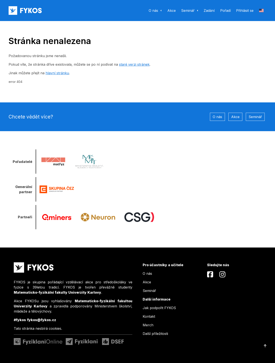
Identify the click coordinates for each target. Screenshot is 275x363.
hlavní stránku (57, 73)
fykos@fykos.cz (41, 320)
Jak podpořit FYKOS (159, 308)
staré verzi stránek (134, 64)
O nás (217, 117)
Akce (235, 117)
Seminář (255, 117)
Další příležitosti (155, 333)
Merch (148, 325)
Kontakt (149, 316)
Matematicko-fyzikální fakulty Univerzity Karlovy (57, 292)
